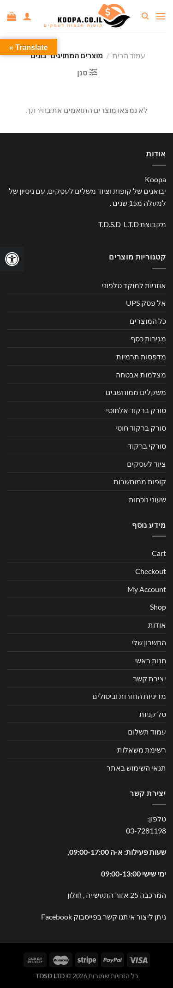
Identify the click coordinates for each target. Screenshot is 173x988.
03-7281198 (146, 830)
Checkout (150, 571)
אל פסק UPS (146, 302)
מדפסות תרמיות (141, 356)
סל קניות (152, 714)
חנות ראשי (150, 660)
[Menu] (160, 16)
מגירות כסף (148, 338)
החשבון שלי (148, 642)
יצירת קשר (149, 678)
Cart (159, 553)
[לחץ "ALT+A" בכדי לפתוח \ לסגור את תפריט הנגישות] (12, 259)
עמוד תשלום (147, 731)
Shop (158, 606)
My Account (146, 589)
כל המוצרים (148, 320)
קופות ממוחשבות (139, 481)
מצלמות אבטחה (141, 374)
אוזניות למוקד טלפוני (134, 285)
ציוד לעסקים (146, 463)
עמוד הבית (129, 55)
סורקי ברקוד (147, 445)
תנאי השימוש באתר (136, 767)
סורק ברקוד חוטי (140, 427)
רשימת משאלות (141, 749)
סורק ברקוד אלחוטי (136, 410)
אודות (157, 624)
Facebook (56, 916)
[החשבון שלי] (27, 16)
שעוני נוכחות (147, 499)
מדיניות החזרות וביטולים (129, 696)
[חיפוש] (144, 16)
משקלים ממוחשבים (136, 392)
